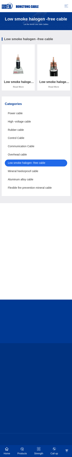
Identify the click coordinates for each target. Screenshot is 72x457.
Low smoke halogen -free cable (26, 162)
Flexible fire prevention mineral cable (30, 187)
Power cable (15, 113)
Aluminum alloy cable (20, 179)
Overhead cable (17, 154)
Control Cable (16, 137)
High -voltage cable (19, 121)
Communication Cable (21, 146)
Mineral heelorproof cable (23, 171)
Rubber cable (16, 129)
